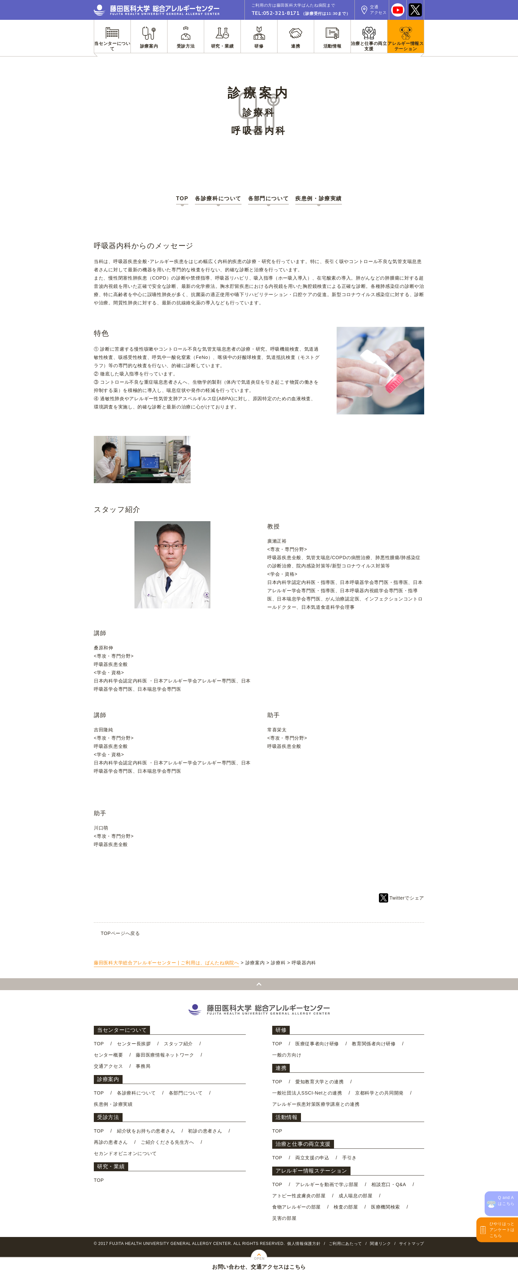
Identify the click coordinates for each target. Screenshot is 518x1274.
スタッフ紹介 (178, 1043)
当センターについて (122, 1030)
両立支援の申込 (312, 1157)
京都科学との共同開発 (379, 1093)
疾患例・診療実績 (318, 198)
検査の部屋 (346, 1207)
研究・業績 (111, 1166)
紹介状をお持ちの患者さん (146, 1131)
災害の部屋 (284, 1218)
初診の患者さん (205, 1131)
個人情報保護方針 (304, 1243)
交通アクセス (108, 1066)
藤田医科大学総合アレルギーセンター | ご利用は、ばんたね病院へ (166, 962)
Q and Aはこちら (506, 1200)
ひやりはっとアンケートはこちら (502, 1229)
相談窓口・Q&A (388, 1184)
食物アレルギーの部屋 (296, 1207)
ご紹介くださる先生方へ (167, 1142)
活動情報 (287, 1117)
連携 (281, 1068)
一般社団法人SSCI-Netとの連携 (307, 1093)
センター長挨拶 (134, 1043)
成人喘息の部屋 (356, 1195)
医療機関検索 (385, 1207)
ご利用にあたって (345, 1243)
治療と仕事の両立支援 (303, 1144)
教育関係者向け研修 (373, 1043)
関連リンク (380, 1243)
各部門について (268, 198)
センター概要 (108, 1055)
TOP (182, 198)
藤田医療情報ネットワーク (165, 1055)
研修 (281, 1030)
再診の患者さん (111, 1142)
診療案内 (108, 1079)
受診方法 (108, 1117)
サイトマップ (411, 1243)
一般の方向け (286, 1055)
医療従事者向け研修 (317, 1043)
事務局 (143, 1066)
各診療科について (218, 198)
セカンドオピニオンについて (125, 1153)
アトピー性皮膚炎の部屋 (299, 1195)
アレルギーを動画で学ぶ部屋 (326, 1184)
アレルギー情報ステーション (311, 1171)
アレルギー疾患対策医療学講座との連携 (316, 1104)
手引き (349, 1157)
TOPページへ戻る (120, 933)
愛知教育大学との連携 (319, 1081)
